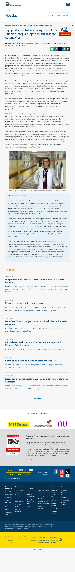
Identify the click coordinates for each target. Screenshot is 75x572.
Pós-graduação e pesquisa (54, 499)
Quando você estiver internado (65, 503)
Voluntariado (64, 498)
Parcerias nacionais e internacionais (19, 497)
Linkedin (64, 49)
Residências (30, 492)
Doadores (18, 487)
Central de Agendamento (18, 475)
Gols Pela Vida (27, 26)
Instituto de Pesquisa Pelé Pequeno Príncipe (43, 492)
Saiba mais (29, 459)
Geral (10, 470)
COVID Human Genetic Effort (48, 201)
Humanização (9, 495)
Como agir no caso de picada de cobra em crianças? (31, 360)
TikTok (67, 471)
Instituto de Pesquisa (45, 26)
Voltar (8, 11)
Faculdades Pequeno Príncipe (54, 492)
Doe (13, 26)
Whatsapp (52, 49)
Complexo (8, 26)
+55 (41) (25, 470)
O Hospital (64, 490)
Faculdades (18, 26)
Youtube (62, 476)
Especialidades (9, 492)
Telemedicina (55, 508)
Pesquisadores (43, 487)
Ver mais (37, 398)
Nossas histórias (19, 502)
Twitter (60, 49)
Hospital (35, 26)
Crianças (64, 487)
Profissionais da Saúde (31, 488)
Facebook (56, 49)
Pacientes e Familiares (9, 488)
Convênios (8, 498)
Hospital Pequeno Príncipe (13, 4)
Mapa (10, 542)
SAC (6, 510)
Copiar (68, 49)
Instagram (62, 471)
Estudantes (55, 487)
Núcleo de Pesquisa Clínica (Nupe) (31, 501)
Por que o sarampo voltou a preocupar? (25, 303)
